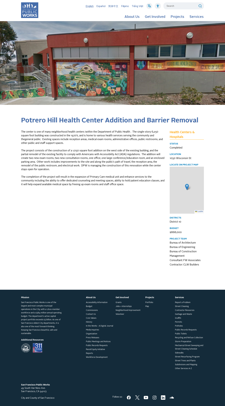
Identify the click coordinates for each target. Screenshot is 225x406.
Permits (178, 322)
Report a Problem (182, 302)
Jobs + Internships (124, 306)
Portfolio (149, 302)
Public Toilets (181, 334)
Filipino (125, 6)
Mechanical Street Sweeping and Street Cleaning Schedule (189, 347)
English (90, 6)
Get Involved (155, 17)
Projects (177, 17)
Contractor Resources (184, 310)
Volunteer (120, 314)
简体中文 (113, 6)
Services (197, 17)
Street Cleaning (182, 306)
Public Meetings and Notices (98, 342)
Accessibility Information (97, 302)
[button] (187, 187)
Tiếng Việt (137, 6)
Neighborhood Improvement (128, 310)
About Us (132, 17)
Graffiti (178, 318)
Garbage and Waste (183, 314)
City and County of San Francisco (37, 398)
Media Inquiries (92, 330)
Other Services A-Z (183, 369)
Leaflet (199, 211)
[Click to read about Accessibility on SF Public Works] (158, 7)
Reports (89, 353)
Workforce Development (97, 357)
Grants (119, 302)
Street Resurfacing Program (187, 357)
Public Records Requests (97, 346)
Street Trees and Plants (185, 361)
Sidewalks (179, 353)
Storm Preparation (183, 342)
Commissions (92, 310)
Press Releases (92, 338)
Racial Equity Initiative (95, 349)
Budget (89, 306)
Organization (91, 334)
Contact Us (91, 314)
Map (147, 306)
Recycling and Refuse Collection (189, 338)
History (89, 322)
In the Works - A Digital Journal (99, 326)
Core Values (91, 318)
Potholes (179, 326)
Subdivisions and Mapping (186, 365)
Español (100, 6)
